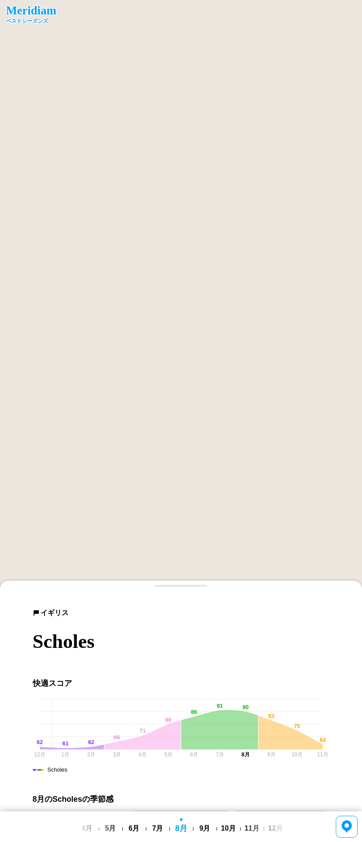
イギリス (51, 612)
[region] (181, 294)
